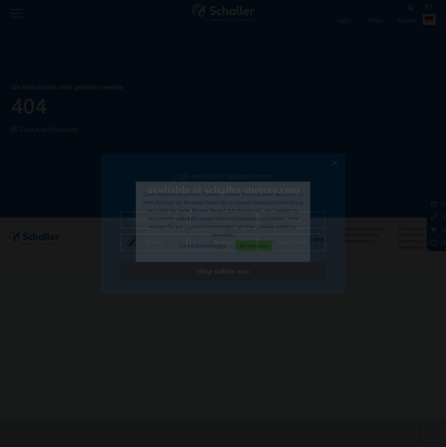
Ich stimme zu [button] (254, 246)
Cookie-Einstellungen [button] (203, 246)
